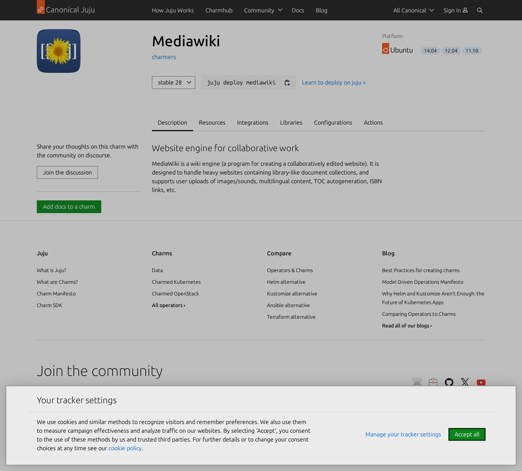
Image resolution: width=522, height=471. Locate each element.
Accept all (467, 434)
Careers (433, 382)
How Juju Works (173, 10)
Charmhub (218, 10)
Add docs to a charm (69, 206)
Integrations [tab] (252, 122)
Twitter (465, 382)
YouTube (481, 382)
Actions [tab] (373, 122)
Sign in (456, 10)
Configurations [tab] (333, 122)
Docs (298, 10)
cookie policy (125, 448)
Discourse (417, 382)
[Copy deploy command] (287, 83)
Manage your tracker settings (403, 434)
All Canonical (409, 10)
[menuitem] (456, 10)
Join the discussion (67, 172)
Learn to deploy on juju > (334, 82)
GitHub (449, 382)
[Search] (480, 10)
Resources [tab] (212, 122)
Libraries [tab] (291, 122)
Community (259, 10)
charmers (164, 57)
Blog (321, 10)
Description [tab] (172, 122)
